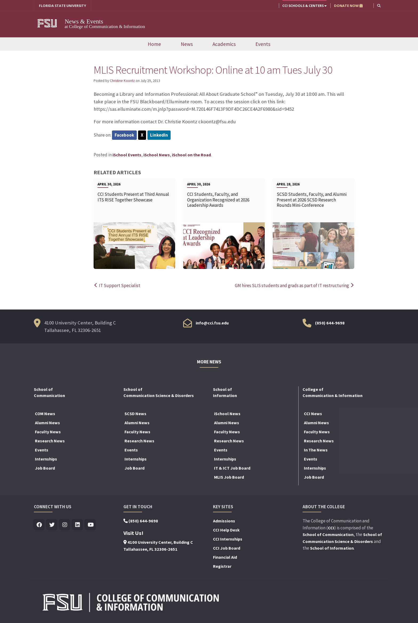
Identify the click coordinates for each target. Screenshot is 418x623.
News (187, 44)
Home (154, 44)
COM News (45, 413)
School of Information (332, 548)
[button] (379, 5)
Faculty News (48, 431)
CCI (331, 527)
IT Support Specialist (117, 285)
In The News (316, 450)
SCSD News (135, 413)
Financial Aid (225, 557)
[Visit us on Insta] (64, 524)
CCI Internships (227, 539)
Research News (50, 440)
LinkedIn (159, 135)
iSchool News (156, 155)
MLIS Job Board (229, 477)
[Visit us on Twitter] (52, 524)
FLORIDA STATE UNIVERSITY (62, 5)
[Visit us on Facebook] (39, 524)
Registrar (222, 566)
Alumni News (47, 422)
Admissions (224, 520)
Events (262, 44)
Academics (224, 44)
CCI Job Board (226, 548)
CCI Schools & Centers (304, 5)
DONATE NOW (348, 5)
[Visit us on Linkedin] (77, 524)
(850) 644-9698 (330, 323)
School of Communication (328, 534)
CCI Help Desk (226, 530)
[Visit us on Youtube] (90, 524)
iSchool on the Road (191, 155)
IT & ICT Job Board (232, 468)
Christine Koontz (122, 81)
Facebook (124, 135)
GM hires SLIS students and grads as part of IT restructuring (294, 285)
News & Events (87, 21)
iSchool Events (126, 155)
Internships (46, 459)
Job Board (45, 468)
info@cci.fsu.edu (212, 323)
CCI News (313, 413)
